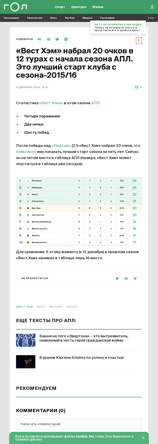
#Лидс (72, 307)
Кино (53, 20)
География (107, 20)
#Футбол (56, 307)
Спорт (60, 8)
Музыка (87, 20)
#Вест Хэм (24, 307)
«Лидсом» (61, 146)
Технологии (34, 20)
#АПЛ (41, 307)
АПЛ (95, 103)
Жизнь (97, 8)
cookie (81, 436)
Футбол (70, 20)
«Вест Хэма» (51, 103)
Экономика (11, 20)
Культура (78, 8)
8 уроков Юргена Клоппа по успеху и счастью (81, 358)
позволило (26, 152)
